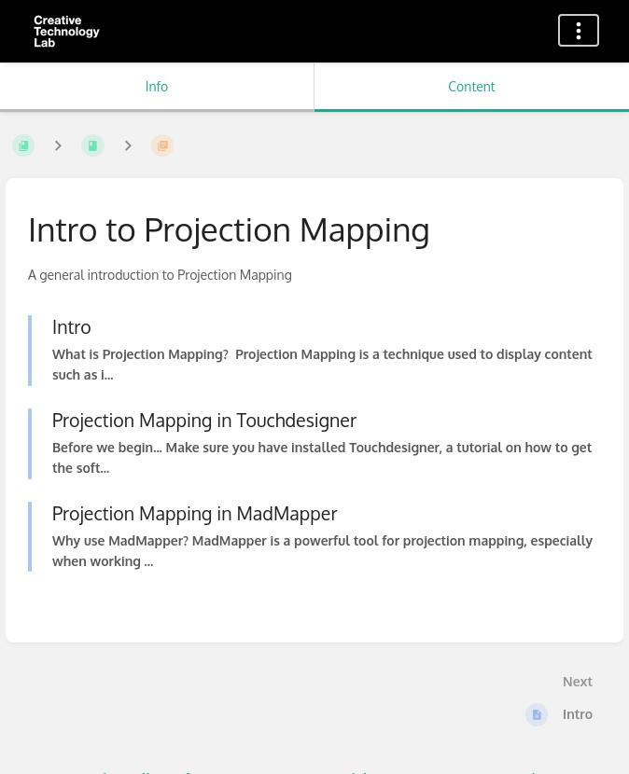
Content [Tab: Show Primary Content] (471, 86)
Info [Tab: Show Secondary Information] (157, 86)
